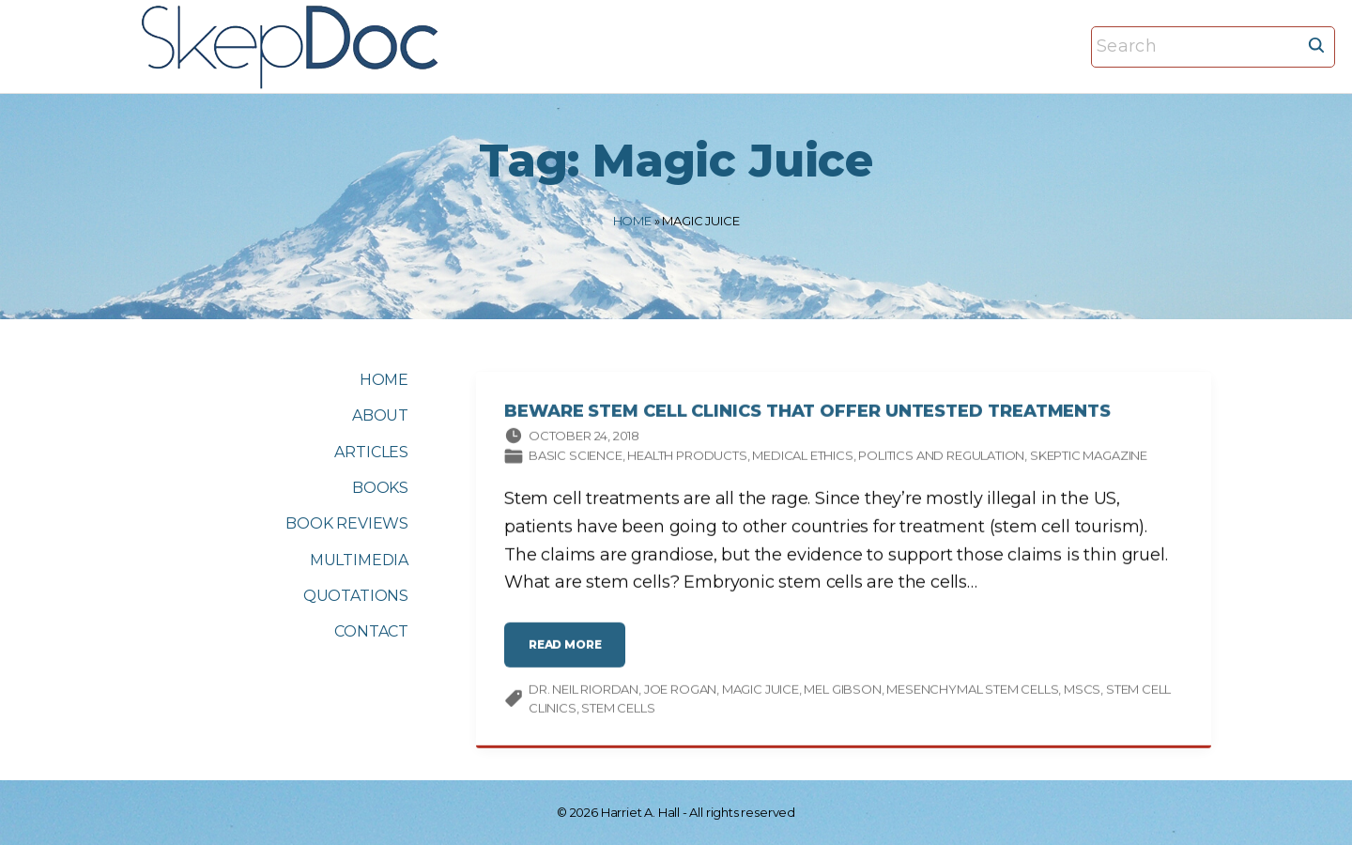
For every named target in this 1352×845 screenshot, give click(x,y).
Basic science (575, 459)
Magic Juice (760, 692)
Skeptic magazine (1088, 459)
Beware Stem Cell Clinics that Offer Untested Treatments (807, 415)
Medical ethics (802, 459)
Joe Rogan (680, 692)
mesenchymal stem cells (972, 692)
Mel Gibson (842, 692)
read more (571, 655)
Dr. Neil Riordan (583, 692)
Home (632, 220)
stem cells (617, 710)
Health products (686, 459)
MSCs (1082, 692)
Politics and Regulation (941, 459)
